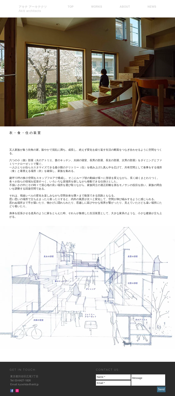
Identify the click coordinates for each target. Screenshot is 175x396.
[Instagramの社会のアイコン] (17, 390)
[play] (154, 129)
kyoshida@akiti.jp (28, 384)
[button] (87, 78)
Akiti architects (30, 11)
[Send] (161, 389)
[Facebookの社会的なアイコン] (11, 390)
